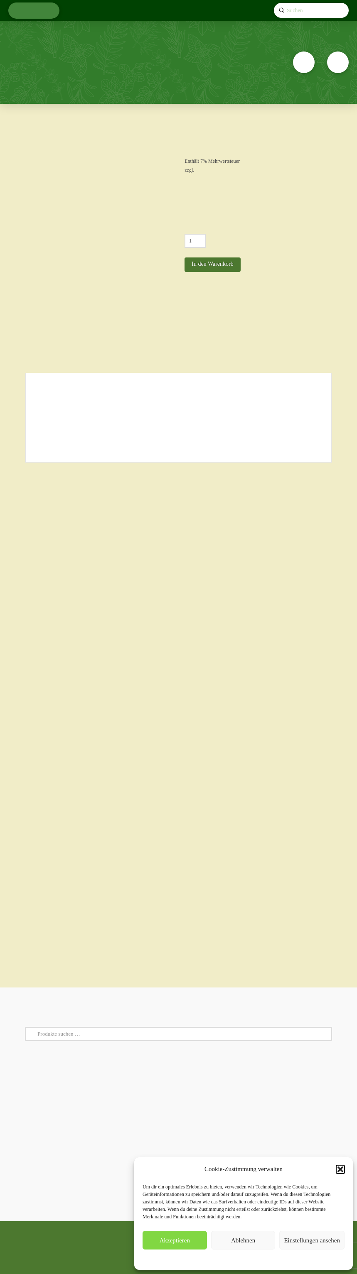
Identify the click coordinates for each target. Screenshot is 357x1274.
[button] (340, 1169)
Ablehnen (243, 1240)
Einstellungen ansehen (312, 1240)
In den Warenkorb (212, 264)
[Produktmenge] (195, 241)
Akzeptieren (175, 1240)
